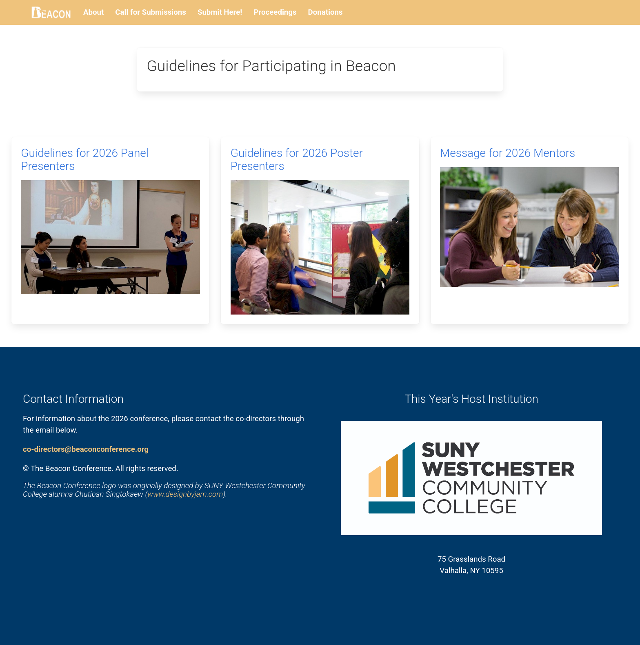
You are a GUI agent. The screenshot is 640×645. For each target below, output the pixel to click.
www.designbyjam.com (185, 494)
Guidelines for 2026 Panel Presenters (85, 159)
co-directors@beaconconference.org (86, 449)
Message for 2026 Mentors (507, 153)
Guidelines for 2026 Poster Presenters (297, 159)
